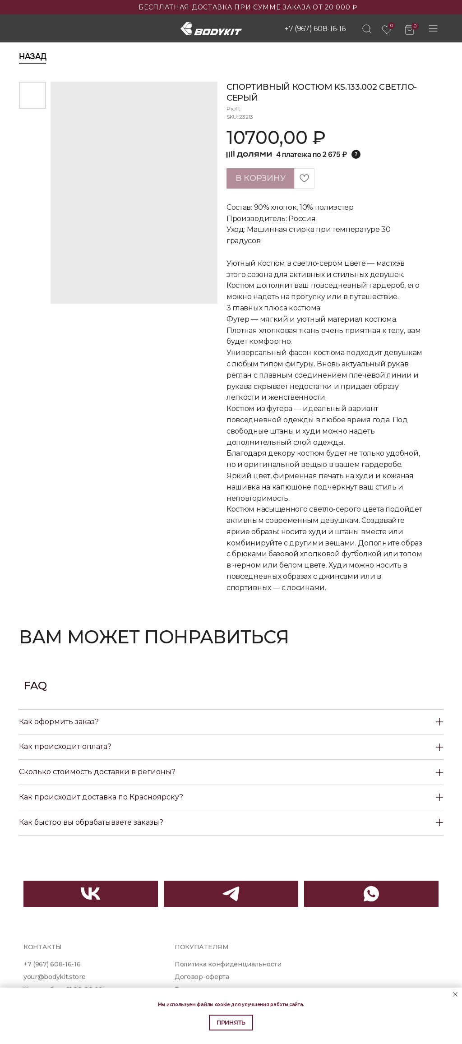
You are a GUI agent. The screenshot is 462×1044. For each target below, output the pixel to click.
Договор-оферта (202, 977)
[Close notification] (455, 994)
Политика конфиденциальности (228, 964)
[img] (366, 28)
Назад (32, 56)
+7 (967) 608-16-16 (315, 28)
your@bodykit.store (54, 977)
